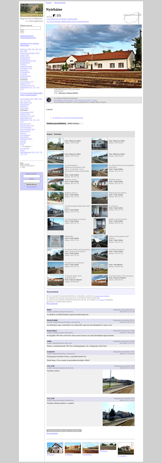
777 (25, 154)
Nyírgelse (23, 74)
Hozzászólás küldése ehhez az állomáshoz (64, 431)
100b (36, 99)
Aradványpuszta (26, 66)
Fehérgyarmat (25, 131)
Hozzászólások (52, 303)
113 (31, 81)
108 (21, 51)
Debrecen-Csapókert (27, 53)
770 (40, 152)
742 (36, 152)
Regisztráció (31, 187)
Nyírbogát (24, 78)
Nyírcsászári (24, 81)
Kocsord (23, 123)
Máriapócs (24, 106)
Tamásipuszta (25, 62)
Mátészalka (24, 87)
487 (30, 139)
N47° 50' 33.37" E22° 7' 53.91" (86, 100)
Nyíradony (24, 68)
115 (21, 89)
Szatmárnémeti (25, 152)
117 (28, 101)
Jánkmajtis (24, 139)
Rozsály (23, 142)
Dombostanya (25, 57)
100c (40, 99)
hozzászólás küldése (102, 296)
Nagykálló (24, 102)
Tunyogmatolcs (25, 127)
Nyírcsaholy (122, 456)
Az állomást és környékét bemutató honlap (67, 118)
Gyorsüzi (101, 300)
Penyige (23, 133)
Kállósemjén (24, 104)
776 (21, 154)
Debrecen (23, 49)
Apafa (22, 55)
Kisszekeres (24, 137)
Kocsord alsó (25, 125)
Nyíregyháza (24, 99)
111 (30, 87)
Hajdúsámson (25, 59)
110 (31, 112)
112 (30, 68)
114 (37, 87)
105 (33, 49)
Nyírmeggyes (25, 85)
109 (25, 51)
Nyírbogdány (87, 454)
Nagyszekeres (25, 135)
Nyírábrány (69, 454)
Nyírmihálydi (25, 72)
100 (29, 49)
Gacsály (23, 141)
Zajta (22, 144)
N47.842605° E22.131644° (63, 100)
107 (40, 49)
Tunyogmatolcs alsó (27, 129)
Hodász (23, 83)
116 (25, 101)
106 (36, 49)
